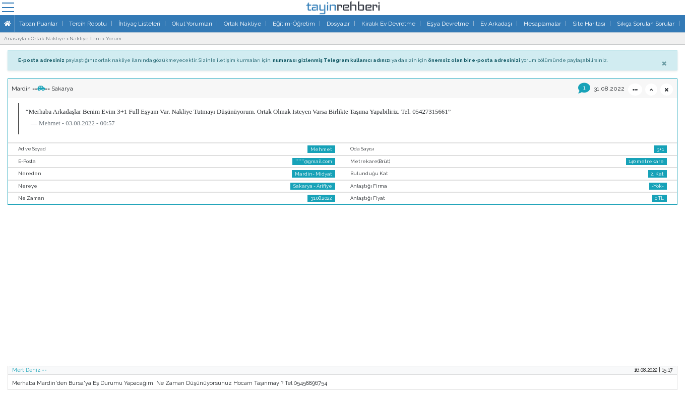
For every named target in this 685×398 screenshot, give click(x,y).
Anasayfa (15, 38)
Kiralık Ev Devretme (388, 23)
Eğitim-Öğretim (294, 23)
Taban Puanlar (38, 23)
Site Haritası (589, 23)
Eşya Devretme (448, 23)
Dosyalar (338, 23)
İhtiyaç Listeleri (139, 23)
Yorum (113, 38)
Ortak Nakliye (242, 23)
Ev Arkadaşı (496, 23)
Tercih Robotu (88, 23)
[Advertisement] (342, 288)
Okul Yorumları (192, 23)
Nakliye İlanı (85, 38)
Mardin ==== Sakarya (42, 88)
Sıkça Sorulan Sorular (645, 23)
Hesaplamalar (542, 23)
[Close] (664, 63)
